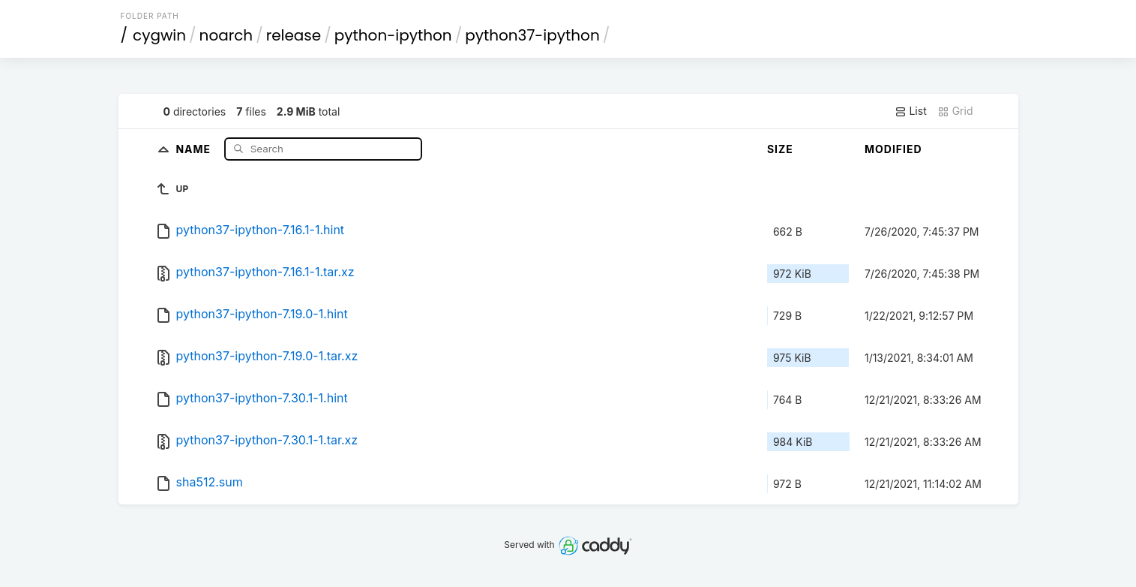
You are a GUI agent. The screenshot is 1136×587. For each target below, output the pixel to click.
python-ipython (393, 35)
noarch (226, 35)
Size (780, 149)
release (294, 35)
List (911, 111)
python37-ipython (532, 35)
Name (194, 148)
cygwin (159, 35)
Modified (893, 149)
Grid (955, 111)
